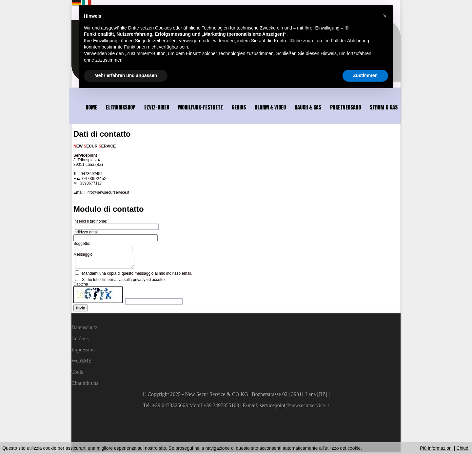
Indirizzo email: (86, 232)
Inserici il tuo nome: (90, 221)
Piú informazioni (436, 448)
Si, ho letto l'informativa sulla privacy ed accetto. (124, 281)
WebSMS (81, 362)
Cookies (79, 340)
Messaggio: (83, 254)
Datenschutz (84, 329)
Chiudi (462, 448)
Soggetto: (81, 243)
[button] (385, 15)
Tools (77, 374)
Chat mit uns (84, 385)
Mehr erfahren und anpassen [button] (125, 75)
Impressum (83, 351)
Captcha (80, 286)
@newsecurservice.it (307, 407)
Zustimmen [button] (365, 75)
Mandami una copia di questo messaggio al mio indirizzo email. (137, 275)
